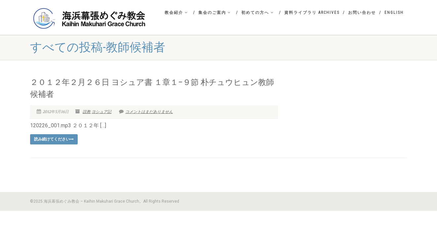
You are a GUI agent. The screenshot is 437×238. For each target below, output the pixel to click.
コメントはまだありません (146, 111)
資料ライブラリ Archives (311, 12)
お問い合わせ (362, 12)
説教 (87, 111)
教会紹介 (176, 12)
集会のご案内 (214, 12)
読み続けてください (54, 139)
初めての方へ (257, 12)
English (394, 12)
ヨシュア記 (101, 111)
